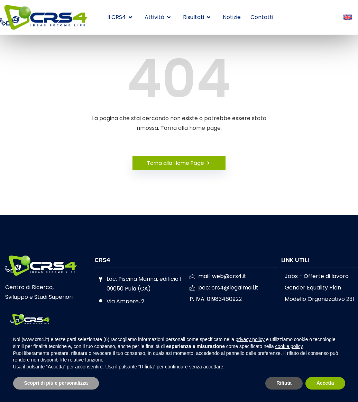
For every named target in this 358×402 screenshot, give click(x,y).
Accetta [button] (325, 383)
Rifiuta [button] (284, 383)
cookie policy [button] (288, 346)
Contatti (261, 17)
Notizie (232, 17)
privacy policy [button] (250, 339)
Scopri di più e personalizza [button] (56, 383)
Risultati (196, 17)
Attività (158, 17)
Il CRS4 (119, 17)
